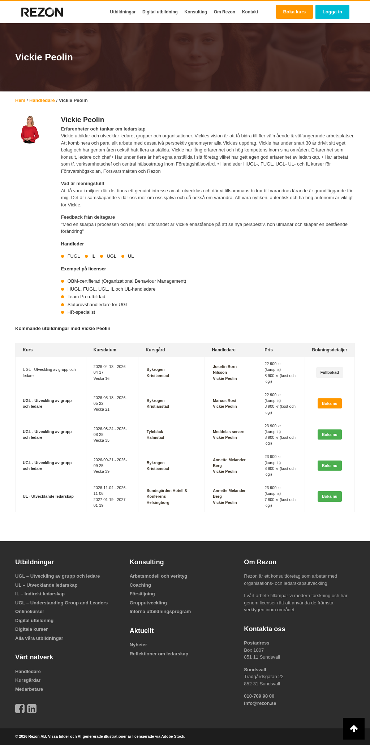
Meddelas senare (228, 431)
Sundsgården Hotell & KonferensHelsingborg (166, 496)
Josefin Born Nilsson (224, 369)
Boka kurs (294, 11)
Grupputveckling (148, 602)
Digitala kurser (31, 629)
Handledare (42, 100)
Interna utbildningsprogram (160, 611)
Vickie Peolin (224, 378)
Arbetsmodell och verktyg (159, 576)
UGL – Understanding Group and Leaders (61, 602)
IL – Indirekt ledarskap (40, 593)
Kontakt (250, 11)
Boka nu (329, 403)
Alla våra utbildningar (39, 638)
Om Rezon (224, 11)
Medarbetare (29, 689)
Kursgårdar (27, 680)
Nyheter (138, 644)
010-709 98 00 (259, 696)
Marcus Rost (224, 400)
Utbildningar (123, 11)
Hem (20, 100)
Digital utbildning (160, 11)
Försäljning (142, 593)
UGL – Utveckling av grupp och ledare (57, 576)
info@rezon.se (260, 703)
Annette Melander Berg (228, 463)
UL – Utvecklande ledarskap (46, 585)
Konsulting (195, 11)
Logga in (332, 11)
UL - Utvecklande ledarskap (48, 496)
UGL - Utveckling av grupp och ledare (47, 403)
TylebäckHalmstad (155, 434)
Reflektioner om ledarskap (159, 653)
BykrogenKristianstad (157, 372)
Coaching (140, 585)
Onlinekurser (29, 611)
